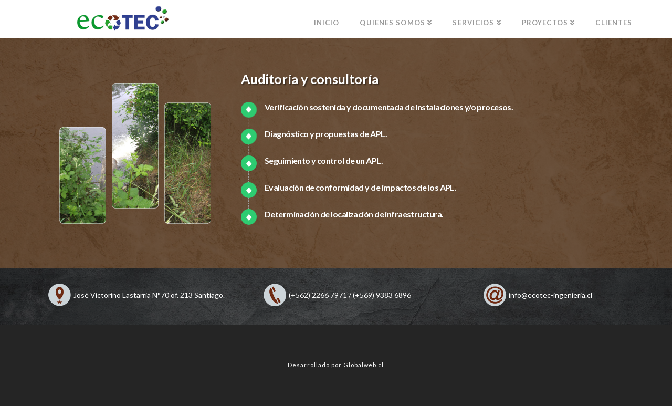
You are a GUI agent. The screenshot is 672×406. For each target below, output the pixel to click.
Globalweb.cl (363, 364)
